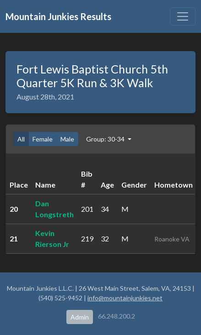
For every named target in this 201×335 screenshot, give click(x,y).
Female (43, 139)
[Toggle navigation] (183, 16)
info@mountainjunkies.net (125, 298)
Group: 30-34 (106, 139)
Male (67, 139)
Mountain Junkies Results (58, 16)
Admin (80, 317)
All (21, 139)
